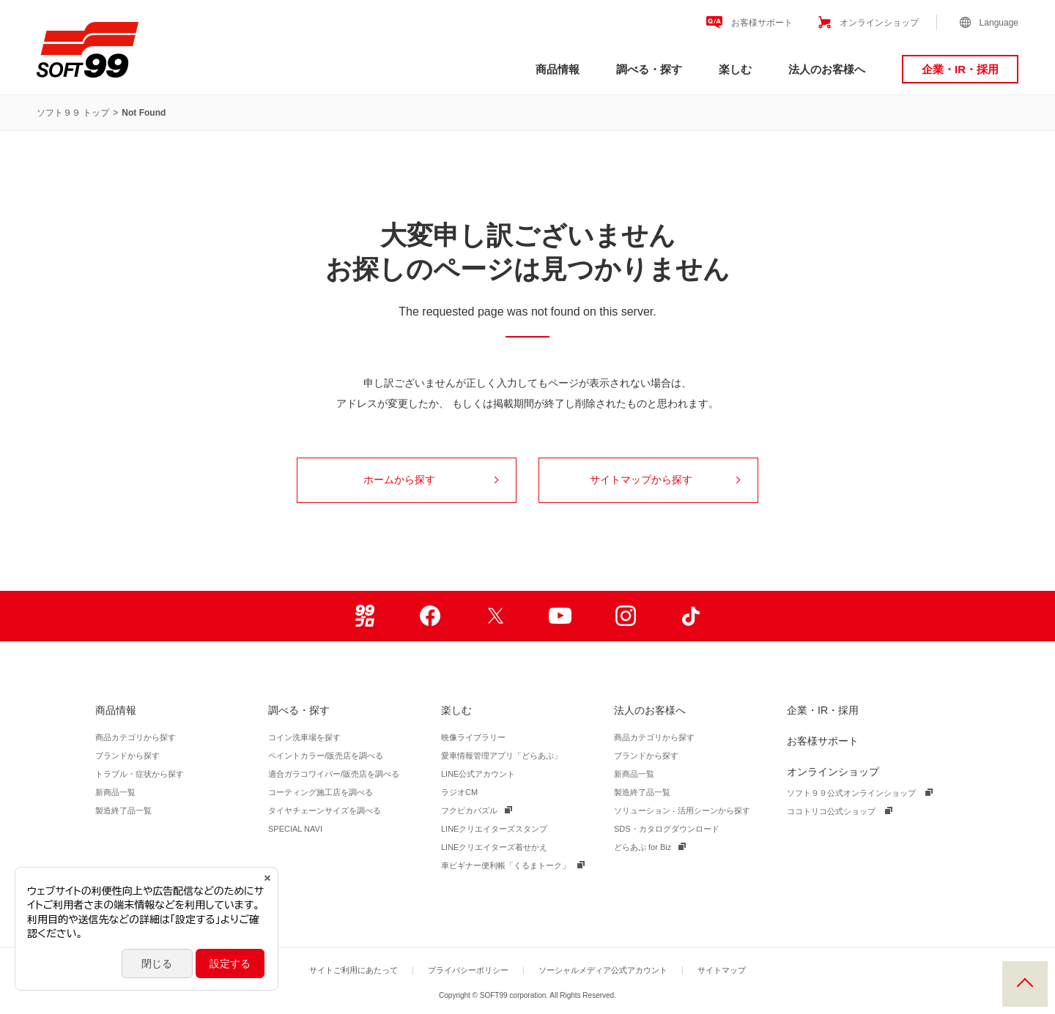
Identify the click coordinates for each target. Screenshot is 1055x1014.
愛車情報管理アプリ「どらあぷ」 (501, 755)
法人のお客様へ (826, 69)
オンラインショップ (879, 23)
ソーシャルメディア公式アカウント (602, 970)
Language (999, 23)
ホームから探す (430, 479)
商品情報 (558, 69)
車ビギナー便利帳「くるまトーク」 (505, 865)
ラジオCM (459, 792)
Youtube (560, 616)
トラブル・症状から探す (139, 773)
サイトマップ (721, 970)
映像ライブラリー (473, 737)
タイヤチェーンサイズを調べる (324, 810)
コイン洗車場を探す (304, 737)
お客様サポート (762, 23)
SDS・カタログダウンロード (666, 828)
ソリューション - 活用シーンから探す (682, 810)
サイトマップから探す (665, 479)
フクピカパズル (469, 810)
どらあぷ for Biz (642, 847)
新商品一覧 (115, 792)
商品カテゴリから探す (135, 737)
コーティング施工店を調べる (320, 792)
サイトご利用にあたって (353, 970)
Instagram (625, 616)
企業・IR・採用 (960, 69)
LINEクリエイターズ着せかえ (494, 847)
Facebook (429, 616)
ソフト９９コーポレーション (87, 50)
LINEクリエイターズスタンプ (494, 828)
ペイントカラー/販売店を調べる (325, 755)
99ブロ (364, 616)
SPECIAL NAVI (295, 828)
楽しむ (735, 69)
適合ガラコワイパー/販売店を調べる (333, 773)
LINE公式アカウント (478, 773)
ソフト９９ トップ (73, 113)
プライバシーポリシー (468, 970)
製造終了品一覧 (123, 810)
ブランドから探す (127, 755)
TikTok (690, 616)
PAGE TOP (1025, 984)
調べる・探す (649, 69)
